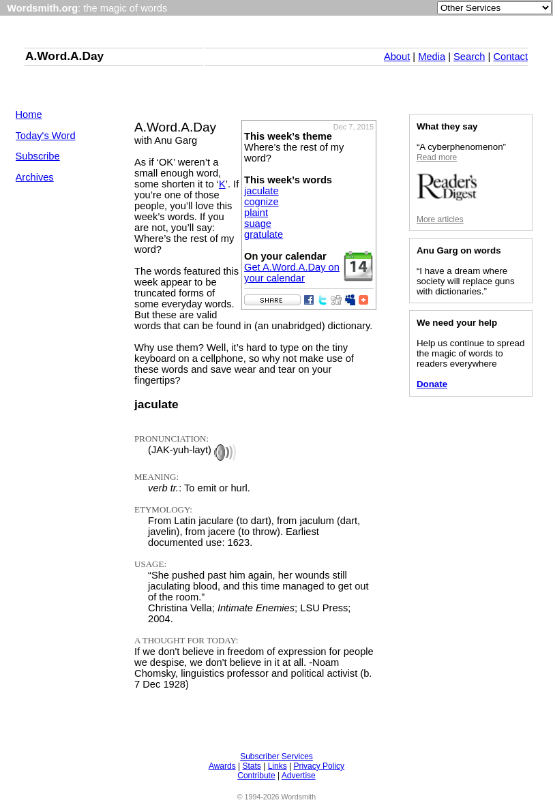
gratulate (263, 234)
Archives (35, 177)
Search (469, 56)
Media (431, 56)
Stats (251, 766)
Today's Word (46, 135)
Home (29, 114)
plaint (256, 212)
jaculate (261, 190)
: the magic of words (87, 8)
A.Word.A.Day (64, 56)
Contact (510, 56)
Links (277, 766)
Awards (222, 766)
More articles (440, 219)
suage (257, 223)
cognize (261, 201)
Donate (432, 384)
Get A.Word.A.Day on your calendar (292, 273)
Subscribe (38, 156)
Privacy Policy (318, 766)
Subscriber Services (276, 756)
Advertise (299, 775)
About (397, 56)
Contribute (256, 775)
